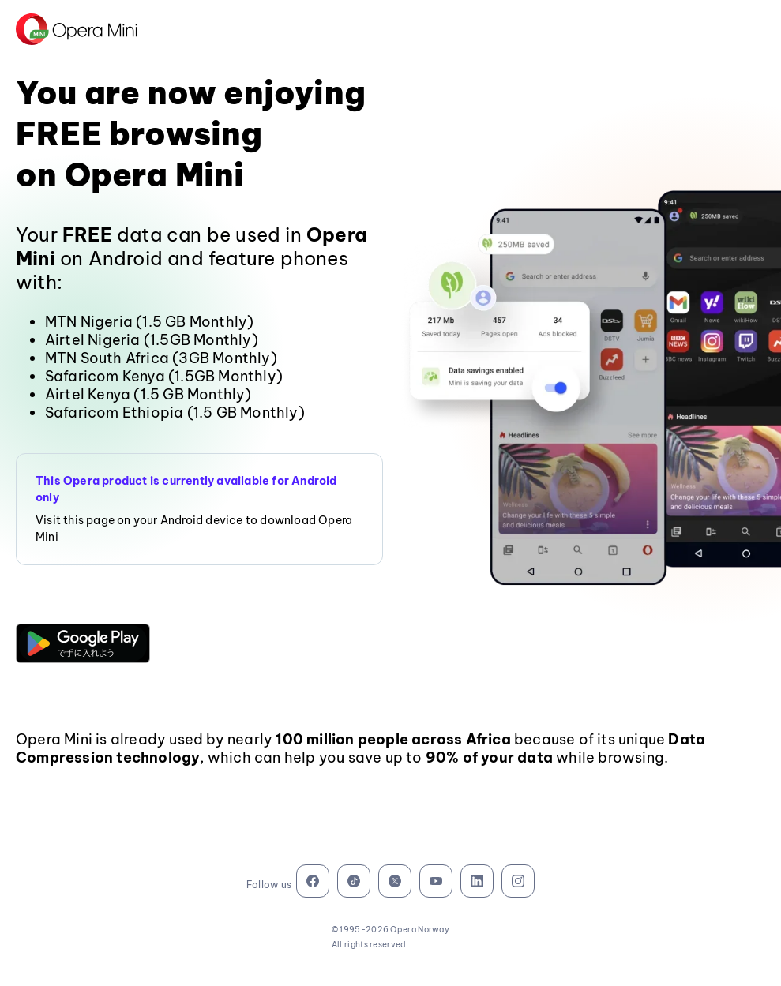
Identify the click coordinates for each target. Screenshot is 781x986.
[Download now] (83, 643)
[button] (83, 643)
